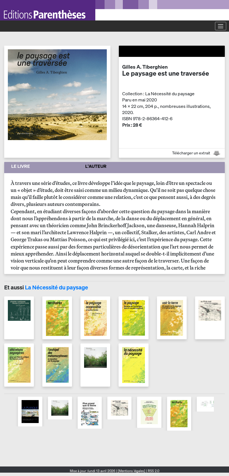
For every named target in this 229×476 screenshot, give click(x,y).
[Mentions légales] (131, 471)
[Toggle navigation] (220, 26)
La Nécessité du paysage (56, 287)
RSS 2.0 (153, 471)
